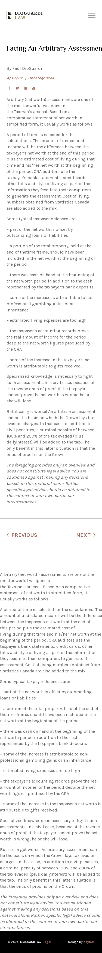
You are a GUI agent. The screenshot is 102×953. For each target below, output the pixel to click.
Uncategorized (41, 78)
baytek (89, 942)
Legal (47, 942)
